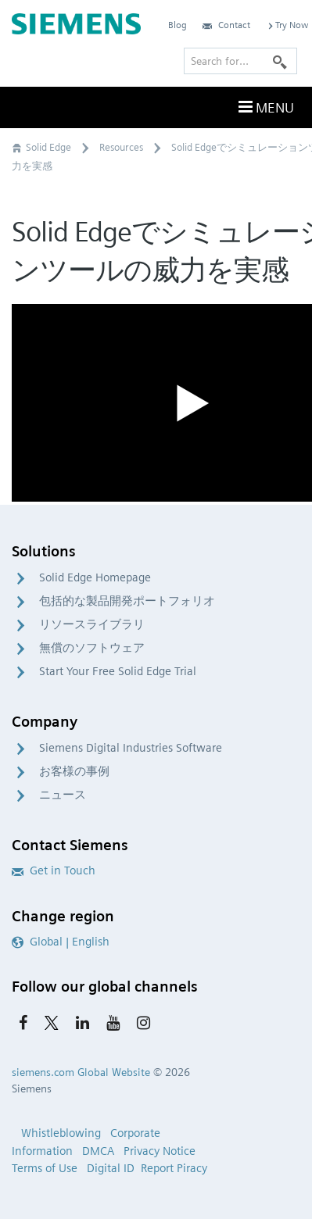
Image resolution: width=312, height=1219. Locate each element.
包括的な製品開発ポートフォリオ (127, 601)
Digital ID (110, 1168)
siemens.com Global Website (81, 1072)
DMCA (98, 1151)
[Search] (279, 60)
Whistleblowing (61, 1133)
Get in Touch (53, 870)
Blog (177, 24)
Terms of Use (44, 1168)
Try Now (287, 24)
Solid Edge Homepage (95, 577)
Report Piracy (174, 1168)
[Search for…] (240, 61)
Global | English (60, 942)
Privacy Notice (159, 1151)
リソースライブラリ (92, 624)
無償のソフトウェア (92, 648)
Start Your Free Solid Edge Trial (117, 671)
